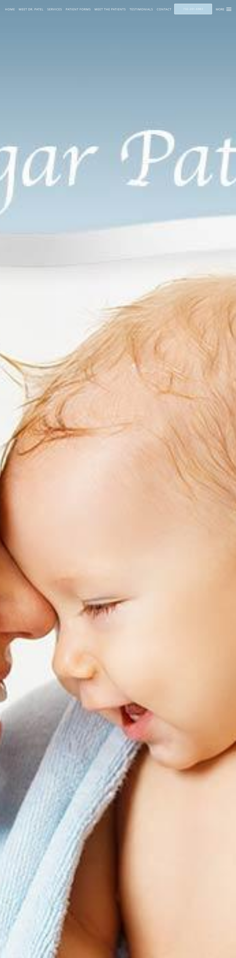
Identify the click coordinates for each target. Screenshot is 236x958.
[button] (228, 9)
